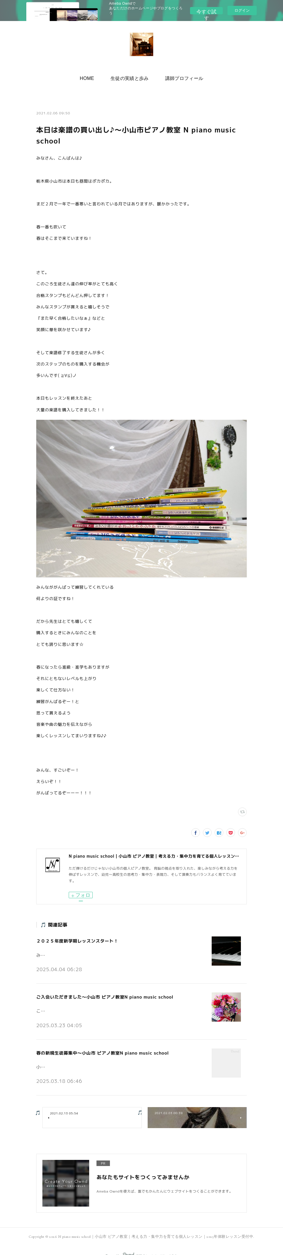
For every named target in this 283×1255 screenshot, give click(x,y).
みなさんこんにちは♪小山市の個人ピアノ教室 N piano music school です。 (103, 951)
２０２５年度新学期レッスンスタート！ (74, 939)
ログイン (242, 10)
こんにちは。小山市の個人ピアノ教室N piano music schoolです (92, 1004)
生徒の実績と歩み (130, 76)
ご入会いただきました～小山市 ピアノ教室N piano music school (100, 992)
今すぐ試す (206, 10)
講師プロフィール (178, 76)
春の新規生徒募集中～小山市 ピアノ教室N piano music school (98, 1045)
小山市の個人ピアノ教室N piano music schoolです (80, 1057)
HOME (93, 76)
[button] (93, 76)
